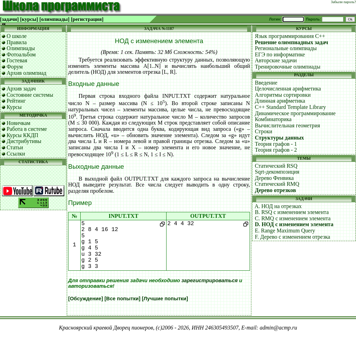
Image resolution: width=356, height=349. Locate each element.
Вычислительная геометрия (287, 125)
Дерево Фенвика (274, 178)
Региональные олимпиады (286, 48)
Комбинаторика (273, 119)
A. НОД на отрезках (278, 206)
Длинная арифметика (280, 101)
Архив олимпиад (27, 73)
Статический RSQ (276, 166)
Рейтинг (16, 101)
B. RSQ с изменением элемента (292, 212)
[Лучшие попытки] (165, 298)
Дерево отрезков (275, 190)
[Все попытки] (122, 298)
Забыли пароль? (343, 2)
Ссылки (16, 154)
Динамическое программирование (295, 113)
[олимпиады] (54, 19)
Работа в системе (27, 129)
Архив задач (21, 89)
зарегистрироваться (209, 280)
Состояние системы (30, 95)
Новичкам (18, 123)
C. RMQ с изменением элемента (293, 218)
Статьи (15, 147)
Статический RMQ (277, 184)
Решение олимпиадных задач (291, 42)
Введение (266, 83)
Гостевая (17, 60)
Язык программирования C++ (290, 36)
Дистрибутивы (24, 141)
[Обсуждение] (85, 298)
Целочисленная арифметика (288, 89)
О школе (17, 36)
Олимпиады (21, 48)
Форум (15, 67)
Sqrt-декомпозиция (277, 172)
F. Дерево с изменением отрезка (292, 237)
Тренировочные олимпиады (287, 67)
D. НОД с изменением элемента (294, 224)
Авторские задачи (276, 60)
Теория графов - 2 (276, 150)
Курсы (14, 107)
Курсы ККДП (22, 135)
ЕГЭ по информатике (280, 54)
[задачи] (9, 19)
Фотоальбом (21, 54)
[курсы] (29, 19)
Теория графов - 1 (276, 144)
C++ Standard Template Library (290, 107)
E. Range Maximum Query (285, 230)
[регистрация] (87, 19)
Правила (17, 42)
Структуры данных (279, 138)
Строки (263, 131)
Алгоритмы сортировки (282, 95)
